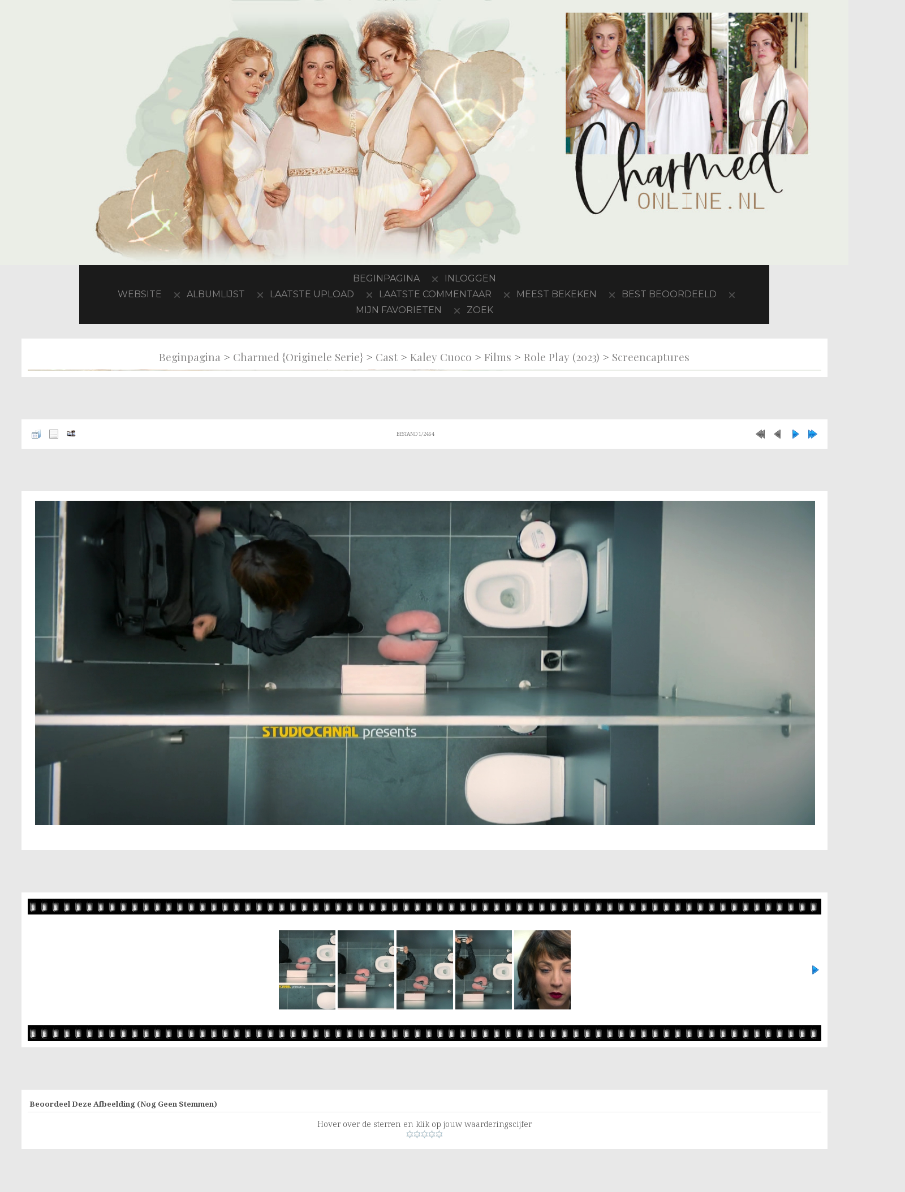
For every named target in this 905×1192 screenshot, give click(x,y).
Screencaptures (650, 357)
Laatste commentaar (435, 294)
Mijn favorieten (399, 310)
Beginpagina (386, 278)
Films (497, 357)
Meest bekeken (556, 294)
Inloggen (470, 278)
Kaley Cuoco (441, 357)
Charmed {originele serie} (298, 357)
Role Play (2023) (562, 357)
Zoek (480, 310)
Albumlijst (216, 294)
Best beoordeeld (669, 294)
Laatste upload (312, 294)
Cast (387, 357)
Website (140, 294)
